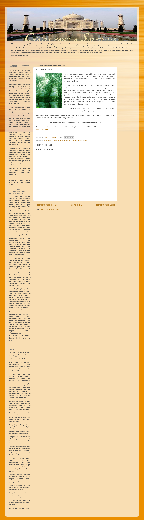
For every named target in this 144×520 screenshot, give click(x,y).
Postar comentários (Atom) (50, 209)
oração (80, 140)
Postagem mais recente (46, 205)
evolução (63, 140)
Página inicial (76, 205)
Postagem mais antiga (105, 205)
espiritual (56, 140)
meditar (74, 140)
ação (45, 140)
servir (85, 140)
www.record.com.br (43, 129)
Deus (50, 140)
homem (68, 140)
